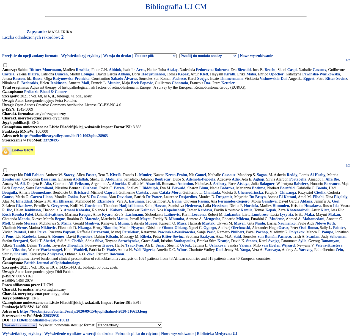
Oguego (210, 228)
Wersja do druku (117, 56)
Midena (242, 219)
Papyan (69, 232)
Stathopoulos (184, 241)
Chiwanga (287, 192)
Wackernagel (51, 250)
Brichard (81, 192)
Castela (8, 74)
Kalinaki (147, 210)
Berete (119, 188)
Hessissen (219, 206)
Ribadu (112, 236)
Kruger (85, 214)
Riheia (145, 236)
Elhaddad (24, 201)
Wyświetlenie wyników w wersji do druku (78, 334)
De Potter (154, 197)
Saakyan (207, 236)
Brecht (270, 70)
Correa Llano (41, 197)
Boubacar (162, 179)
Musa (181, 223)
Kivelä (115, 175)
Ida (336, 206)
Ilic (9, 210)
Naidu (260, 223)
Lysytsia (286, 214)
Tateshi (44, 245)
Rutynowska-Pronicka (71, 79)
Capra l (110, 192)
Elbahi (318, 197)
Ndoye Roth (325, 223)
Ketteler (228, 83)
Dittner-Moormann (45, 70)
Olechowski (240, 228)
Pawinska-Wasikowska (321, 74)
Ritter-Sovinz (336, 79)
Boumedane (41, 192)
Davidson (124, 197)
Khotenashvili (298, 210)
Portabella (297, 179)
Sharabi (20, 254)
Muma (123, 223)
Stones (251, 241)
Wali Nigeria (144, 250)
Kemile (246, 210)
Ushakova (217, 245)
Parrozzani (100, 232)
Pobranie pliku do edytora (136, 334)
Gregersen (59, 206)
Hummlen (281, 206)
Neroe (22, 228)
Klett (204, 74)
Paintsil (19, 232)
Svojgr (202, 79)
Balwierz (301, 184)
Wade (111, 250)
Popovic (17, 188)
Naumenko (286, 223)
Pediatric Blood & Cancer (45, 92)
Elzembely (105, 201)
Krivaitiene (54, 214)
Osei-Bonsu (308, 228)
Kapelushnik (174, 210)
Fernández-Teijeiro (233, 201)
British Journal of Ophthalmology (52, 263)
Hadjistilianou (153, 74)
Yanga (245, 250)
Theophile (75, 245)
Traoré (107, 245)
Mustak (208, 223)
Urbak (185, 245)
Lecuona (198, 214)
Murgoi (151, 223)
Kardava (204, 210)
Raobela (29, 236)
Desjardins (188, 197)
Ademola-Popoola (200, 179)
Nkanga (84, 228)
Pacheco (179, 79)
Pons (9, 236)
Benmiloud (44, 188)
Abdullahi (113, 179)
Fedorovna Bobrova (212, 70)
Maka (251, 74)
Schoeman (337, 236)
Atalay (172, 70)
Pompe (327, 232)
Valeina (245, 245)
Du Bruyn (257, 197)
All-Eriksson (78, 184)
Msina (66, 223)
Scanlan (312, 236)
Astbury (219, 184)
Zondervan (11, 179)
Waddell (80, 250)
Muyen (240, 223)
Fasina (203, 201)
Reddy (292, 175)
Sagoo (262, 175)
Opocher (276, 74)
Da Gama (99, 197)
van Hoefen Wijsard (278, 245)
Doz (207, 83)
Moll (85, 83)
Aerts (140, 70)
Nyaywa (137, 228)
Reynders (84, 236)
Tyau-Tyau (134, 245)
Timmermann (231, 79)
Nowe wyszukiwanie (256, 56)
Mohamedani (313, 219)
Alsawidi (152, 184)
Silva (99, 241)
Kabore (116, 210)
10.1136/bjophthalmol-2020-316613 (40, 320)
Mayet (145, 219)
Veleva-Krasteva (328, 245)
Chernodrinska (250, 192)
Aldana (124, 74)
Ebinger (87, 74)
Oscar (283, 228)
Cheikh (78, 241)
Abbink (115, 70)
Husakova (312, 206)
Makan (334, 214)
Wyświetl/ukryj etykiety (80, 56)
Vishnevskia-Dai (273, 79)
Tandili (19, 245)
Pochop (261, 232)
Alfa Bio (332, 179)
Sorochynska (128, 241)
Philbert (237, 232)
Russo (37, 79)
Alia (47, 184)
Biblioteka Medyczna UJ (217, 334)
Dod (219, 250)
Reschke (82, 70)
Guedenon (93, 206)
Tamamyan (330, 241)
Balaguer (267, 184)
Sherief (49, 241)
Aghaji (258, 179)
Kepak (183, 74)
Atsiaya (243, 184)
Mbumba (176, 219)
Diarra (33, 74)
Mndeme (277, 219)
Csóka (72, 197)
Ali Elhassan (63, 201)
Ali (22, 184)
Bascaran (48, 179)
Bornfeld (287, 188)
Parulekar (130, 232)
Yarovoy (305, 250)
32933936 (51, 316)
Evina (177, 201)
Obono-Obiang (174, 228)
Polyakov (296, 232)
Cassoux (319, 70)
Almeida (119, 184)
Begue (60, 219)
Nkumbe (110, 228)
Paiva (41, 232)
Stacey (69, 175)
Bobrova (227, 188)
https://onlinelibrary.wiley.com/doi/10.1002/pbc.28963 (64, 136)
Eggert (308, 79)
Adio (236, 179)
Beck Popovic (142, 83)
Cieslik (320, 192)
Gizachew (24, 206)
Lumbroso (259, 214)
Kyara (107, 214)
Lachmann (134, 214)
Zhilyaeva (55, 254)
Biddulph (150, 188)
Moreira (30, 223)
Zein (339, 250)
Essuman (136, 201)
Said (237, 236)
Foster (91, 175)
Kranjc (223, 241)
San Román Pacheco (274, 236)
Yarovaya (272, 250)
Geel (335, 201)
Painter (339, 228)
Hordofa (251, 206)
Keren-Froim (176, 175)
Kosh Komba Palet (17, 214)
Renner (58, 236)
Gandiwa (269, 201)
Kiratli (229, 74)
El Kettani (287, 197)
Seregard (20, 241)
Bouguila (9, 192)
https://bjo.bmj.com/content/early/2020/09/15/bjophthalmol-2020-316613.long (83, 311)
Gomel (200, 175)
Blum (203, 188)
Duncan (61, 74)
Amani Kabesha (77, 210)
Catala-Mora (170, 192)
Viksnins (19, 250)
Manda (24, 219)
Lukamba (232, 214)
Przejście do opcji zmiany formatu (30, 56)
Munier (114, 83)
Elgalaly (340, 197)
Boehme (258, 188)
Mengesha (212, 219)
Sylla (302, 241)
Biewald (244, 70)
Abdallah (80, 179)
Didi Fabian (33, 175)
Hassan (160, 206)
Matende (91, 219)
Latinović (172, 214)
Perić (211, 232)
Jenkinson (58, 83)
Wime (182, 250)
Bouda (321, 188)
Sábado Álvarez (124, 79)
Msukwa (92, 223)
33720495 (51, 140)
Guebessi (89, 188)
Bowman (116, 254)
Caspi (292, 70)
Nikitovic (48, 228)
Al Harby (317, 175)
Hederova (193, 206)
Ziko (90, 254)
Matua (122, 219)
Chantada (180, 83)
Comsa (7, 197)
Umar (160, 245)
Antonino (185, 184)
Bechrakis (29, 83)
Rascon (19, 79)
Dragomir (224, 197)
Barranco (332, 184)
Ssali (155, 241)
